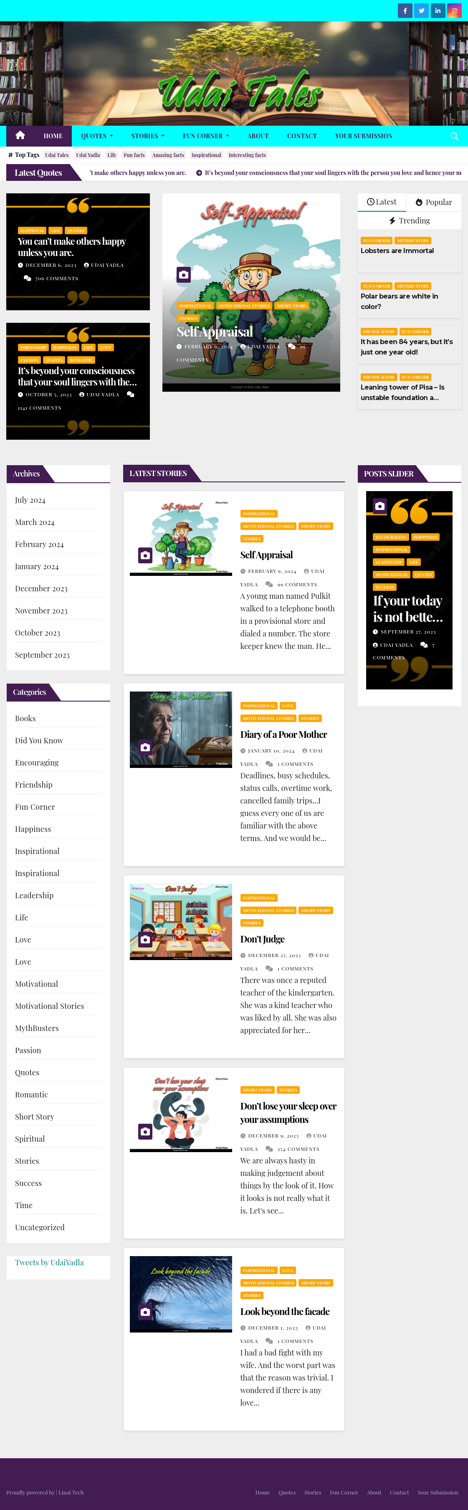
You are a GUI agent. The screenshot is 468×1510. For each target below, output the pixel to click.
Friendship (33, 347)
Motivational (36, 984)
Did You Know (379, 331)
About (258, 136)
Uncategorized (40, 1227)
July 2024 (30, 500)
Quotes (97, 136)
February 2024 (39, 544)
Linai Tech (70, 1492)
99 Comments (297, 584)
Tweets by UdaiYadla (49, 1262)
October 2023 (37, 633)
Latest (382, 202)
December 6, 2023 (52, 264)
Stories (148, 136)
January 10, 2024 (272, 750)
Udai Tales (56, 155)
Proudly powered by (31, 1492)
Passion (29, 360)
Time (24, 1205)
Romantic (81, 360)
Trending (409, 220)
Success (28, 1183)
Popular (434, 202)
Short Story (291, 306)
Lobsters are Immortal (397, 251)
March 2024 (35, 522)
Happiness (32, 230)
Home (53, 136)
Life (111, 155)
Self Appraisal (215, 331)
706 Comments (56, 278)
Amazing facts (168, 155)
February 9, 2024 (210, 346)
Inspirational (195, 306)
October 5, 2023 (50, 394)
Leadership (34, 895)
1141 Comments (39, 407)
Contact (302, 136)
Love (105, 347)
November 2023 (41, 611)
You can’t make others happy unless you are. (72, 246)
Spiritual (30, 1139)
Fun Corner (206, 136)
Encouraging (37, 763)
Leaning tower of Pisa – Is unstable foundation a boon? (402, 397)
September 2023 (42, 655)
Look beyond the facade (285, 1311)
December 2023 (41, 588)
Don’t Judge (262, 938)
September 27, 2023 (408, 631)
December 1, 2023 (274, 1327)
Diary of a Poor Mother (283, 734)
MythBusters (412, 240)
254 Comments (299, 1148)
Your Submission (363, 136)
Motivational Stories (244, 306)
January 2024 (37, 566)
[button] (454, 136)
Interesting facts (247, 155)
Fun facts (134, 155)
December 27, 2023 (275, 955)
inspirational (206, 155)
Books (25, 718)
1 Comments (296, 763)
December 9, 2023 (274, 1135)
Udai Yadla (88, 155)
